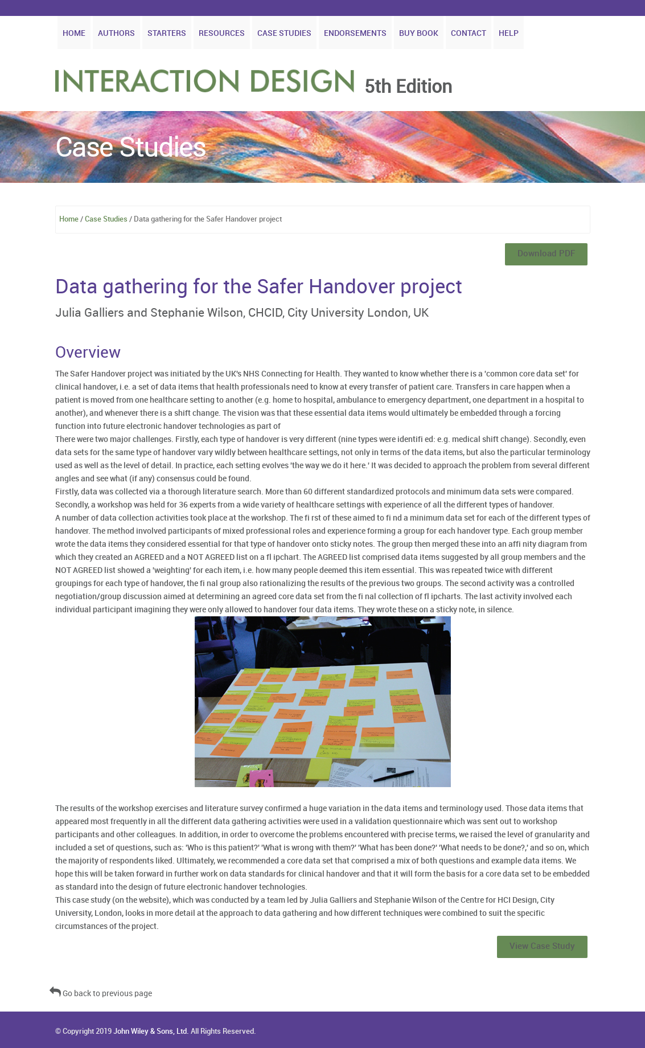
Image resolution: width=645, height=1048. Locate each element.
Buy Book (418, 33)
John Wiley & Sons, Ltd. (151, 1031)
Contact (468, 33)
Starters (166, 33)
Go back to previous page (101, 993)
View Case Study (542, 946)
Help (509, 33)
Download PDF (546, 254)
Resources (222, 33)
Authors (116, 33)
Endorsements (355, 33)
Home (74, 33)
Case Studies (284, 33)
